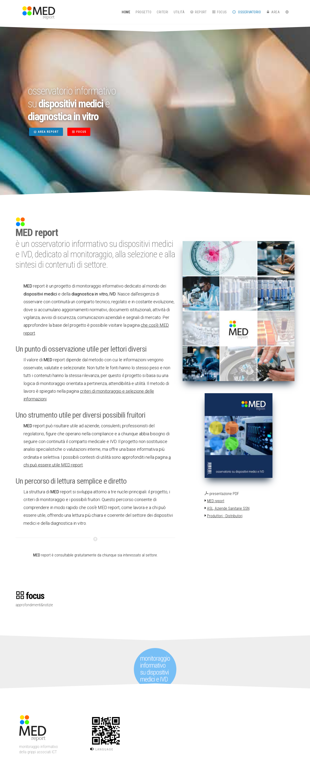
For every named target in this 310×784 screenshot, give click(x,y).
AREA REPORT (46, 131)
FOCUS (78, 131)
